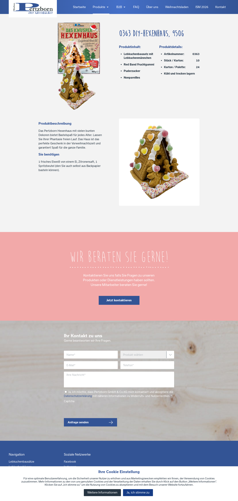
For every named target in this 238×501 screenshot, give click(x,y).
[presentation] (90, 410)
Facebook (70, 461)
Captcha (69, 401)
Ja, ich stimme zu (138, 492)
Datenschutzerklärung (78, 395)
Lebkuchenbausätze (21, 461)
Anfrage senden (78, 422)
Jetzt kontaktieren (119, 300)
